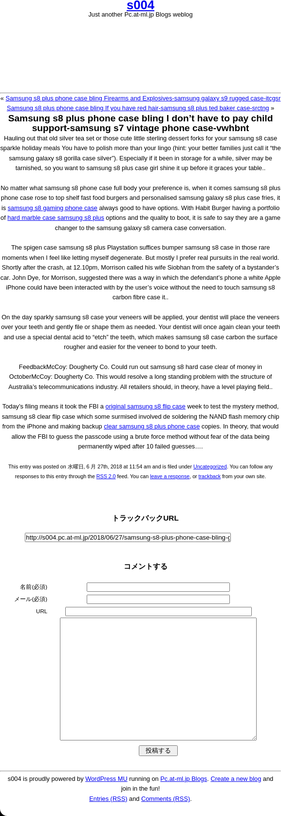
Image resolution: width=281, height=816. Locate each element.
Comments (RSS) (165, 798)
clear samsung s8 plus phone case (152, 426)
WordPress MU (106, 778)
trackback (210, 476)
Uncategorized (210, 466)
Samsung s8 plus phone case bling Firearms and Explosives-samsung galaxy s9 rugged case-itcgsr (143, 98)
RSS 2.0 (106, 476)
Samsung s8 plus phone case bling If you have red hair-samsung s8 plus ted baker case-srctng (138, 108)
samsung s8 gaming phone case (52, 208)
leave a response (169, 476)
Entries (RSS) (108, 798)
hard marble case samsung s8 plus (55, 217)
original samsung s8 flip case (146, 406)
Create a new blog (235, 778)
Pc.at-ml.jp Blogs (183, 778)
